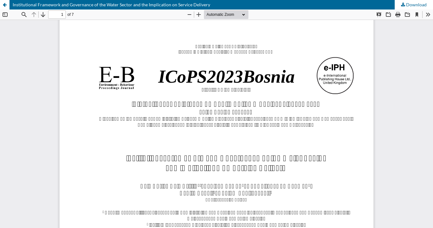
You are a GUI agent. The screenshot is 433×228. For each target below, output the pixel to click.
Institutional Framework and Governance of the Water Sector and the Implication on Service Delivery (111, 4)
